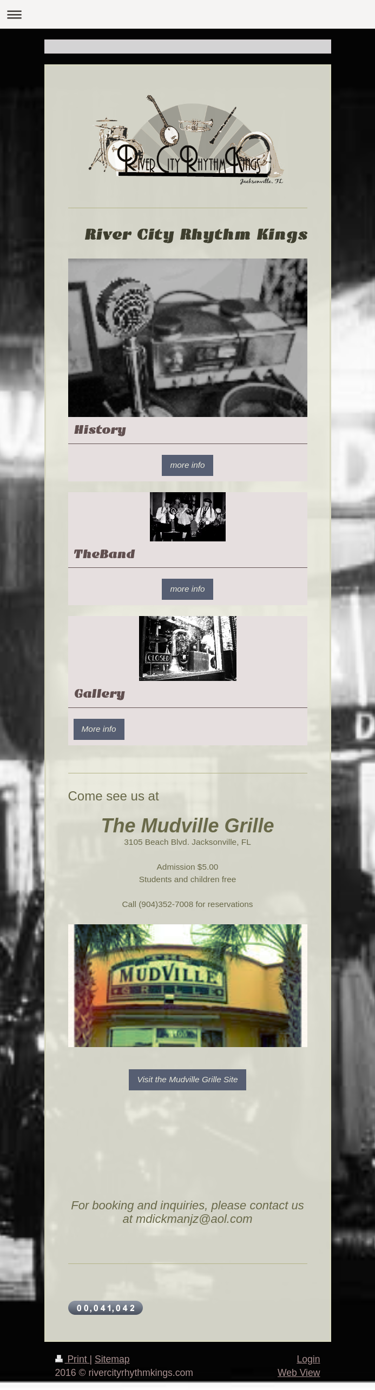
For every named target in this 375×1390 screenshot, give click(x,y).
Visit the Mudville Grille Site (187, 1079)
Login (308, 1359)
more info (187, 464)
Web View (299, 1372)
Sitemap (112, 1359)
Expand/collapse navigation (187, 14)
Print (72, 1359)
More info (99, 728)
